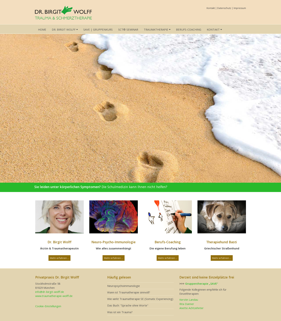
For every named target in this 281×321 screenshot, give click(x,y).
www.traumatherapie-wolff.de (54, 296)
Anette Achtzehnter (191, 308)
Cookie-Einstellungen (48, 306)
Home (42, 29)
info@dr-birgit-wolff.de (49, 292)
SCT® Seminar (128, 29)
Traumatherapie (157, 29)
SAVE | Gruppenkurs (98, 29)
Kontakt (211, 8)
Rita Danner (186, 304)
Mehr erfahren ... (59, 258)
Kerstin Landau (188, 299)
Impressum (240, 8)
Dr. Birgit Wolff (65, 29)
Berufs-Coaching (188, 29)
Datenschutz (224, 8)
